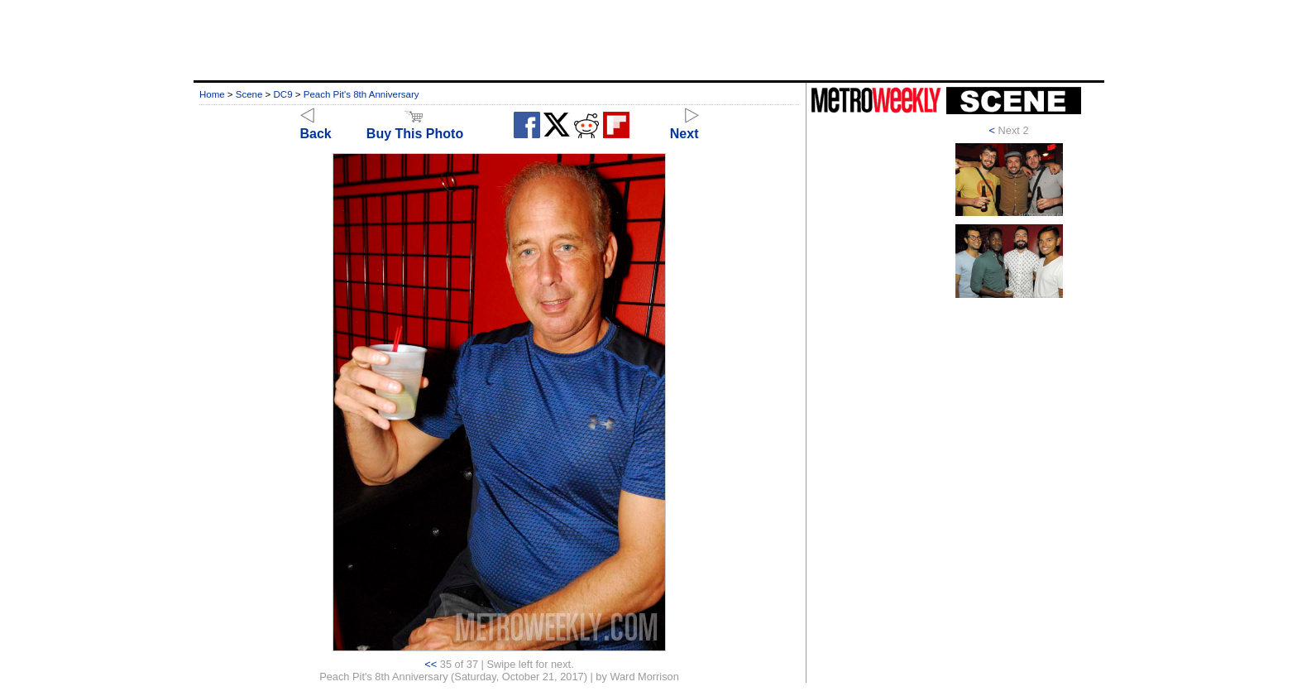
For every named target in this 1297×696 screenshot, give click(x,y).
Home (212, 94)
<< (430, 664)
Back (316, 126)
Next (684, 126)
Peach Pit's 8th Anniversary (361, 94)
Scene (249, 94)
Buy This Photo (414, 126)
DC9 (283, 94)
